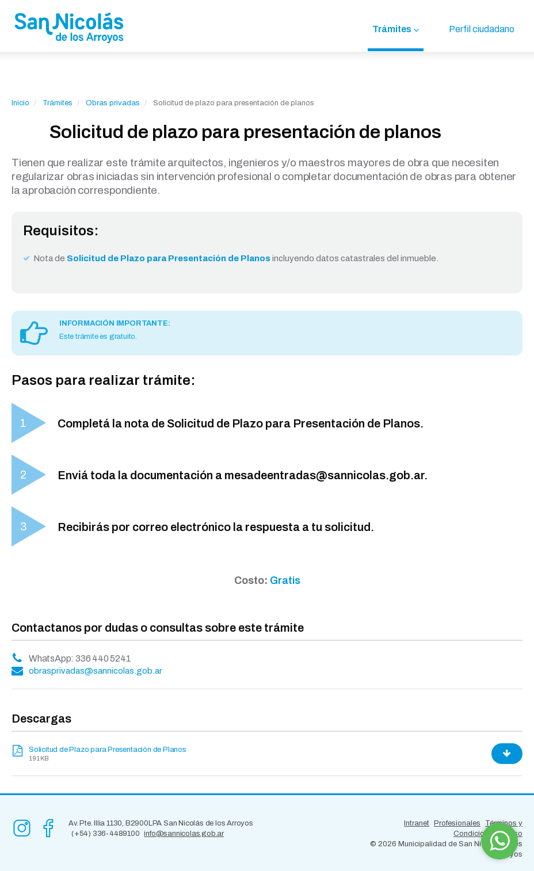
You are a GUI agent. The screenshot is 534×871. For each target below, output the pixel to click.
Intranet (416, 823)
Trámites (391, 29)
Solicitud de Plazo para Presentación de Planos (107, 750)
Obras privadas (113, 103)
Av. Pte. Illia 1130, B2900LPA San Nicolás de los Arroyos (160, 823)
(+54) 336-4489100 (105, 834)
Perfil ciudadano (481, 29)
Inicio (20, 103)
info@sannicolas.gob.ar (184, 834)
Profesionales (457, 823)
